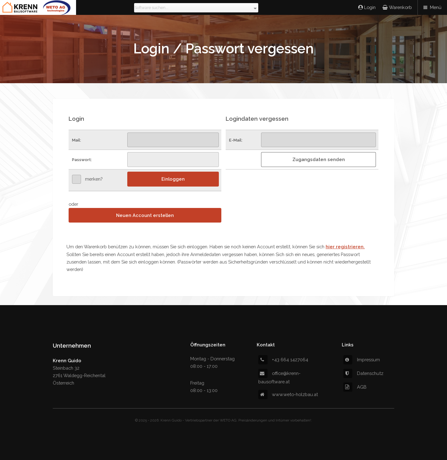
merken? (93, 179)
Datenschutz (363, 373)
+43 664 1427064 (283, 359)
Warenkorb (400, 7)
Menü (435, 7)
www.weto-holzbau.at (288, 394)
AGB (355, 387)
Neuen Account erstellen (145, 215)
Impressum (361, 359)
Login (369, 7)
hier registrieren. (345, 246)
